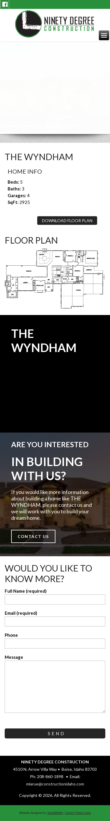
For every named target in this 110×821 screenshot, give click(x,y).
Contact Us (33, 536)
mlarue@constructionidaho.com (55, 783)
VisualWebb (55, 813)
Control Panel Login (78, 813)
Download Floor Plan (67, 220)
